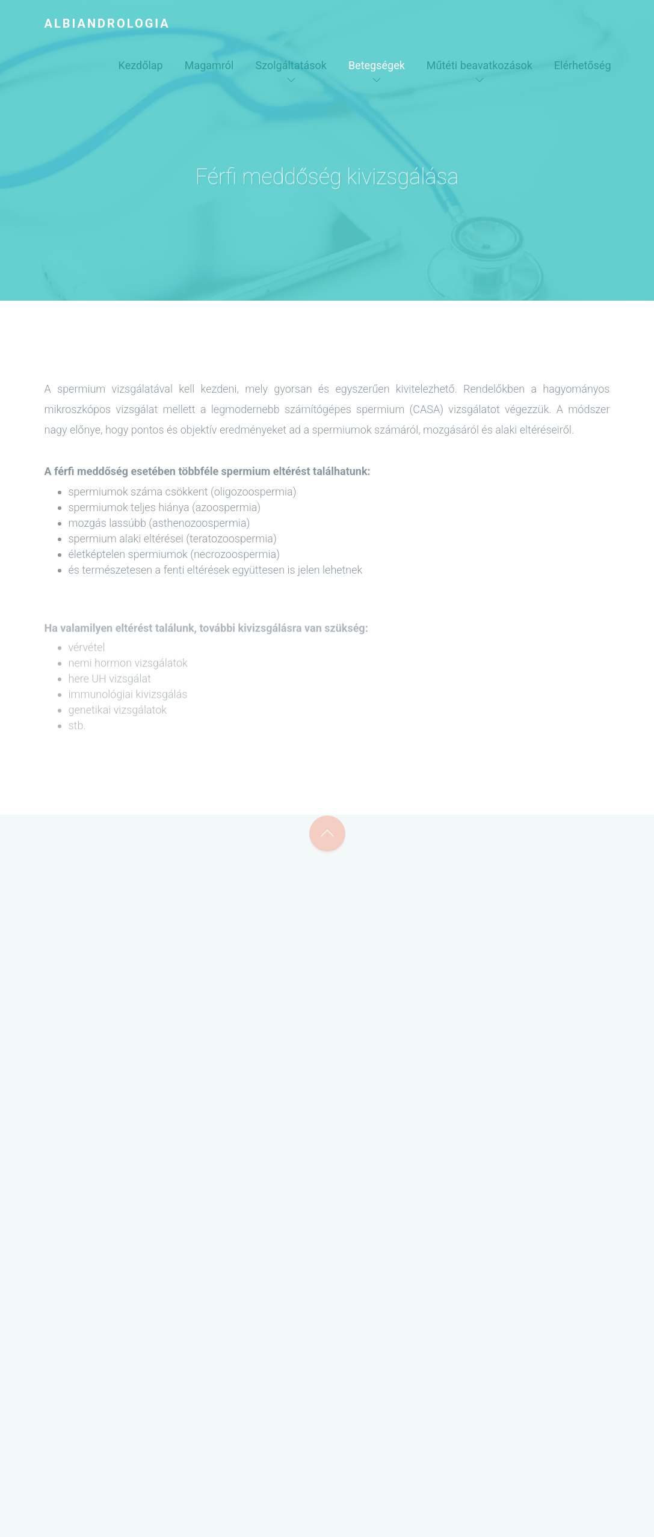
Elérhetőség (582, 65)
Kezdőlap (141, 65)
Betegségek (376, 65)
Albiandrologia (107, 23)
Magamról (209, 65)
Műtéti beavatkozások (479, 65)
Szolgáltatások (290, 65)
